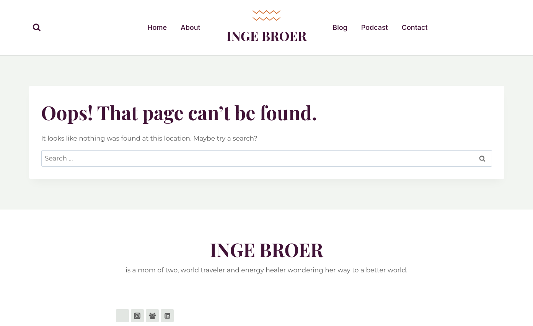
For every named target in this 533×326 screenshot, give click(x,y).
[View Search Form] (36, 27)
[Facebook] (122, 315)
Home (157, 27)
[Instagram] (137, 315)
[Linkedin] (167, 315)
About (190, 27)
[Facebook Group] (152, 315)
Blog (340, 27)
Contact (415, 27)
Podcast (374, 27)
